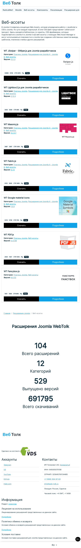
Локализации (56, 10)
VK (5, 470)
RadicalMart (8, 10)
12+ (78, 539)
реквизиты (64, 465)
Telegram (7, 465)
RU (53, 545)
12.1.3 (13, 59)
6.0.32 (13, 278)
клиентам (13, 504)
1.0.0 (13, 206)
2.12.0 (13, 96)
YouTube (7, 474)
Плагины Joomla (20, 54)
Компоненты (42, 10)
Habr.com (7, 484)
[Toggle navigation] (77, 3)
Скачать (21, 78)
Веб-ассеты (29, 10)
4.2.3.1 (13, 133)
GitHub (6, 479)
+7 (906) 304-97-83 (52, 479)
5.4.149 (14, 241)
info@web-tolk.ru (51, 484)
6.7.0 (13, 170)
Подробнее (58, 78)
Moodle (18, 10)
